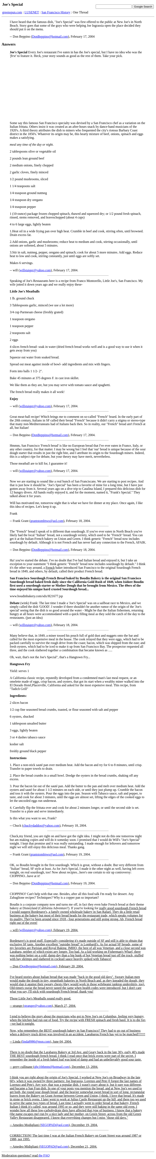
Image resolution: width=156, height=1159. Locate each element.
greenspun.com (12, 12)
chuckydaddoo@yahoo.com (41, 825)
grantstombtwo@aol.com (46, 521)
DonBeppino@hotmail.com (50, 36)
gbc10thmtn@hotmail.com (51, 1066)
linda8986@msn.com (36, 1041)
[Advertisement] (78, 89)
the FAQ (44, 1155)
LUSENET (32, 12)
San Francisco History (55, 12)
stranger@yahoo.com (38, 1005)
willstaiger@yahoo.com (35, 270)
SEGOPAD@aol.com (55, 1125)
